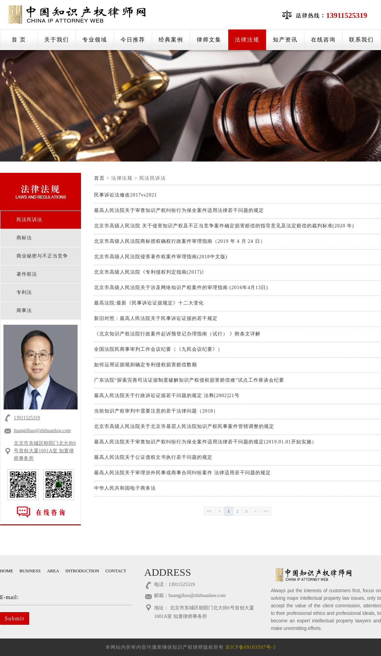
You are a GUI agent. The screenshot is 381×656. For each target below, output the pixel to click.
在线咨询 (323, 40)
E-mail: (61, 597)
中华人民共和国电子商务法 (125, 488)
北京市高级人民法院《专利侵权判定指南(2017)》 (150, 272)
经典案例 (171, 40)
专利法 (24, 292)
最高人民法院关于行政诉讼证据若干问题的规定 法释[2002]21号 (167, 395)
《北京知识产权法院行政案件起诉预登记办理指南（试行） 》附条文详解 (177, 333)
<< (209, 511)
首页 (99, 178)
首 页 (19, 40)
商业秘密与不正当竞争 (42, 256)
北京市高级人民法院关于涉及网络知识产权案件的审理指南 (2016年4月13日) (181, 287)
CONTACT (115, 570)
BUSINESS (30, 570)
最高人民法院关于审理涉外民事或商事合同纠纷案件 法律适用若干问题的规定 (182, 472)
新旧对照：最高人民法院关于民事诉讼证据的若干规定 (156, 318)
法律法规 (247, 40)
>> (266, 511)
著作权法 (26, 274)
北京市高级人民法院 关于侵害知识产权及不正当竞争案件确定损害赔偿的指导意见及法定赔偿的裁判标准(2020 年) (224, 225)
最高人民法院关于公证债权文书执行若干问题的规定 (153, 457)
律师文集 (209, 40)
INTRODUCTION (82, 570)
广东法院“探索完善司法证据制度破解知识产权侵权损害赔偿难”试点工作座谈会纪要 (189, 380)
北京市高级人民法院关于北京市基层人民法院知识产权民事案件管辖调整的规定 (184, 426)
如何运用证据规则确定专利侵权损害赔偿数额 (145, 364)
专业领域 (94, 40)
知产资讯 (285, 40)
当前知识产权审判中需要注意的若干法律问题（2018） (156, 411)
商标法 (24, 237)
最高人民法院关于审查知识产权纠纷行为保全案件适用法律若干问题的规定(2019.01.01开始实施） (205, 441)
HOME (6, 570)
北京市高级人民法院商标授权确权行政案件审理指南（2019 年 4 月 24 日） (179, 241)
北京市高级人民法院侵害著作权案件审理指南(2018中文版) (160, 256)
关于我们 (56, 40)
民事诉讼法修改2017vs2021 (125, 195)
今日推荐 (132, 40)
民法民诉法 (29, 219)
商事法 (24, 310)
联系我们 (361, 40)
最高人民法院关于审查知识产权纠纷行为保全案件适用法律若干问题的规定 (179, 210)
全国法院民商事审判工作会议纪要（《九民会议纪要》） (158, 349)
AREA (53, 570)
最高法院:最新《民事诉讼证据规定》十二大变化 (149, 303)
